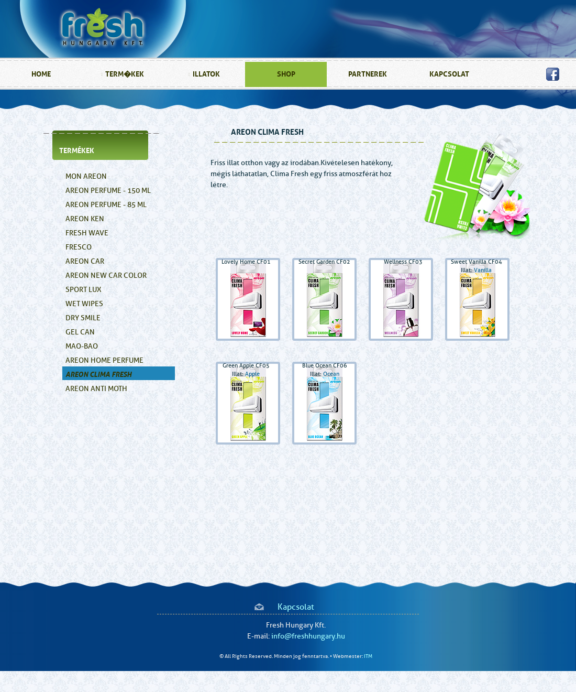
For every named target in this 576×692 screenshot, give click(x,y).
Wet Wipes (84, 303)
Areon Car (84, 261)
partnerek (367, 74)
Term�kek (124, 74)
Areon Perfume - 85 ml (106, 204)
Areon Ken (84, 218)
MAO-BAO (81, 346)
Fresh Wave (86, 233)
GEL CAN (80, 332)
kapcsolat (449, 74)
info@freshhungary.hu (308, 636)
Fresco (78, 247)
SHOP (286, 74)
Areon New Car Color (106, 275)
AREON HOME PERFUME (104, 360)
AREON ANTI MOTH (96, 388)
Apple (252, 374)
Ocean (331, 374)
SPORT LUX (83, 289)
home (41, 74)
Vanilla (483, 270)
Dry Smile (83, 317)
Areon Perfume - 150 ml (108, 190)
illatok (206, 74)
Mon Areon (86, 176)
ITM (368, 656)
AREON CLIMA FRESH (98, 374)
